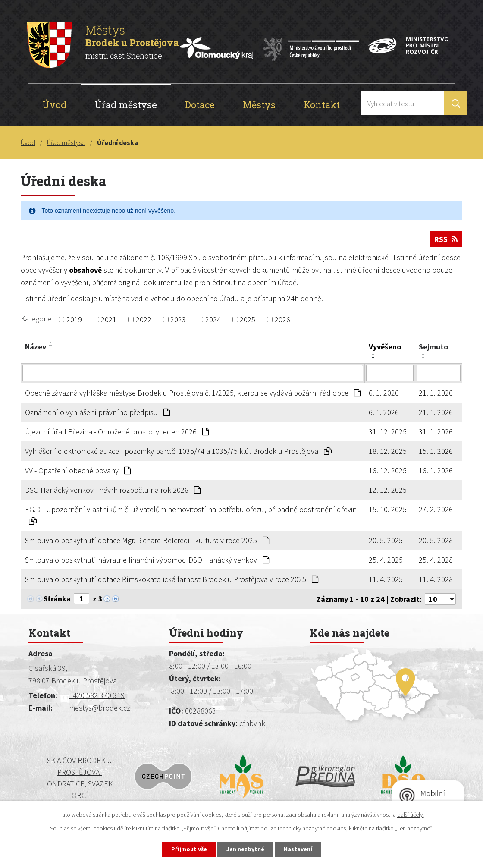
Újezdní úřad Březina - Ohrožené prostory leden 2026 (117, 432)
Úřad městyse (125, 104)
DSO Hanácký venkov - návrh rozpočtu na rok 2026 (113, 490)
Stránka (57, 599)
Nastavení (298, 849)
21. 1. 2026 (436, 393)
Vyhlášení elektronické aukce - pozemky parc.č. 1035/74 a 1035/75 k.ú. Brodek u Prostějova (178, 451)
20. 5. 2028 (436, 540)
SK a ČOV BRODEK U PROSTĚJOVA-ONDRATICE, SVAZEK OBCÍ (80, 777)
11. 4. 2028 (436, 579)
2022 (143, 319)
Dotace (200, 104)
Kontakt (322, 104)
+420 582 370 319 (97, 695)
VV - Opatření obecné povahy (78, 470)
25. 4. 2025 (386, 560)
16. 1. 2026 (436, 470)
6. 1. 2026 (384, 393)
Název (35, 347)
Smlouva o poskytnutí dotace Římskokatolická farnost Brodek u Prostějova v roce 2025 (171, 579)
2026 (282, 319)
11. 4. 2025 (386, 579)
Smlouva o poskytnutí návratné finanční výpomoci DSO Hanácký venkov (147, 560)
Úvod (54, 104)
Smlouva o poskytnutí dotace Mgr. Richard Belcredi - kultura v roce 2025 (147, 540)
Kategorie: (37, 319)
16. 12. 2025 (388, 470)
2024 (213, 319)
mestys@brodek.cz (99, 708)
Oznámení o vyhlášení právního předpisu (97, 412)
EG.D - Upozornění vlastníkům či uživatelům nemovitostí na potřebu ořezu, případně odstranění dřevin (191, 514)
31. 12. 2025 (388, 432)
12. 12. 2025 (388, 490)
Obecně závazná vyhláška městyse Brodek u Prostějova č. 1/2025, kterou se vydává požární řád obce (193, 393)
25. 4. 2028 (436, 560)
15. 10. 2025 (388, 509)
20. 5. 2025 (386, 540)
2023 (178, 319)
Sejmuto (433, 347)
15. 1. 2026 (436, 451)
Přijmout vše (189, 849)
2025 (247, 319)
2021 (108, 319)
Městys (259, 104)
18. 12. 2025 (388, 451)
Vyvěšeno (385, 347)
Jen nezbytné (245, 849)
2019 (74, 319)
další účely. (410, 814)
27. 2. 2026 (436, 509)
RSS (446, 239)
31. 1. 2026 (436, 432)
